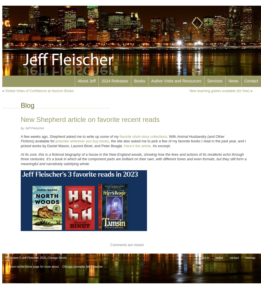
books (104, 141)
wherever (77, 141)
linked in (204, 257)
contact (234, 257)
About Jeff (87, 81)
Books (139, 81)
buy (95, 141)
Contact (251, 81)
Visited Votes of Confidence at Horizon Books (39, 91)
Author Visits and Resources (176, 81)
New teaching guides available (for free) (220, 91)
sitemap (250, 257)
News (234, 81)
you (89, 141)
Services (215, 81)
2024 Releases (115, 81)
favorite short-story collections (143, 137)
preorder (62, 141)
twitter (219, 257)
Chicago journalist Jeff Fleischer (82, 266)
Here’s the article (137, 146)
